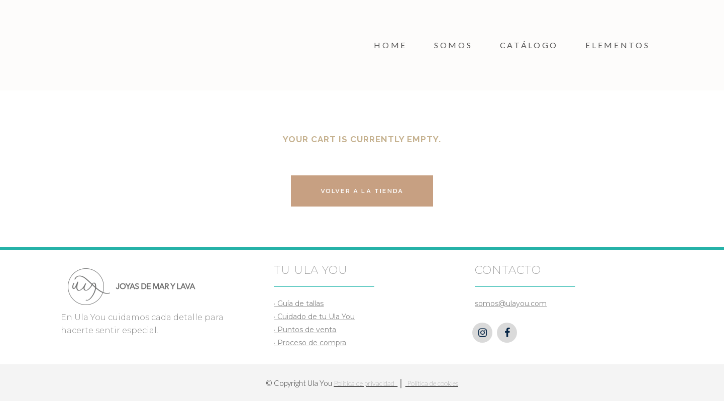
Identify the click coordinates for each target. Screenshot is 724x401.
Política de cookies (431, 383)
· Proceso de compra (310, 342)
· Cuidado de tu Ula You (314, 316)
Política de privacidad (365, 383)
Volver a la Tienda (362, 190)
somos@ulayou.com (511, 303)
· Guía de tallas (299, 303)
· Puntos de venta (305, 329)
